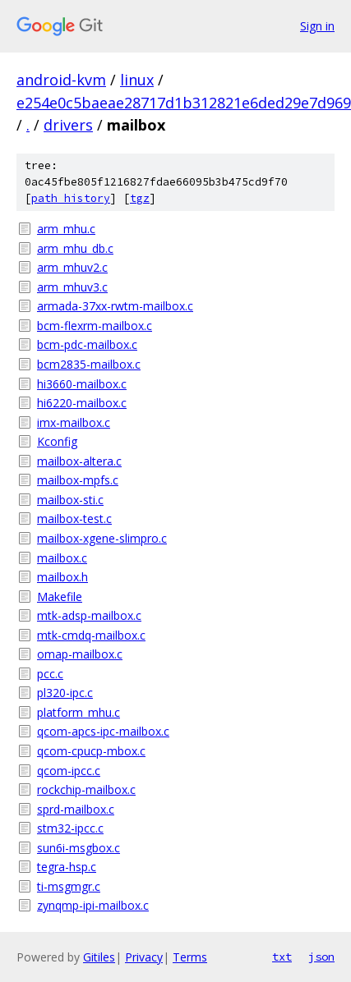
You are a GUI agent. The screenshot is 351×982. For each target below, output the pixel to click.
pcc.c (50, 673)
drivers (68, 125)
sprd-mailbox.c (75, 809)
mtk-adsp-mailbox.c (89, 615)
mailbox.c (62, 558)
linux (137, 79)
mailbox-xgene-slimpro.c (102, 538)
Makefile (59, 596)
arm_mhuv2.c (72, 267)
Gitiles (99, 957)
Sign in (317, 26)
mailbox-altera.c (79, 461)
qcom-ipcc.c (68, 770)
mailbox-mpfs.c (77, 480)
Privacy (144, 957)
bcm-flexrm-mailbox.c (94, 325)
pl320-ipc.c (65, 692)
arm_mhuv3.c (72, 287)
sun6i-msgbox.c (78, 848)
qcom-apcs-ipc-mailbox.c (103, 731)
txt (282, 956)
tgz (140, 198)
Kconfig (57, 441)
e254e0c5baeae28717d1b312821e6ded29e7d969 (183, 102)
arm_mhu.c (66, 228)
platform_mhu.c (78, 712)
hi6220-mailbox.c (82, 403)
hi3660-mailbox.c (82, 384)
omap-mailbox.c (79, 654)
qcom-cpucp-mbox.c (91, 751)
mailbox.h (62, 577)
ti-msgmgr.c (68, 886)
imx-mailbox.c (73, 422)
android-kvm (61, 79)
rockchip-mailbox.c (86, 789)
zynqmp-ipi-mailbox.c (93, 905)
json (321, 956)
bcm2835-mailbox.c (89, 364)
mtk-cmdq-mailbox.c (91, 635)
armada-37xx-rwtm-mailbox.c (115, 306)
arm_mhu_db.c (75, 248)
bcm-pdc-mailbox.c (87, 344)
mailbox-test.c (74, 518)
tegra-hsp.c (66, 866)
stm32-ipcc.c (70, 828)
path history (70, 198)
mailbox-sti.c (70, 499)
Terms (190, 957)
